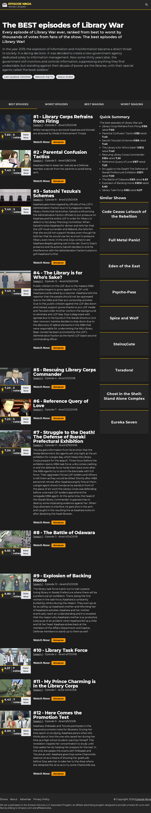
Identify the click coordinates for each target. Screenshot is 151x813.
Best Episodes (18, 104)
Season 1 (38, 125)
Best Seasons (94, 104)
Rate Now (26, 136)
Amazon (58, 142)
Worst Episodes (56, 104)
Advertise (25, 799)
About (14, 799)
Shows (4, 799)
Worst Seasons (132, 104)
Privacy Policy (41, 799)
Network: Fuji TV (44, 77)
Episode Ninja (143, 799)
